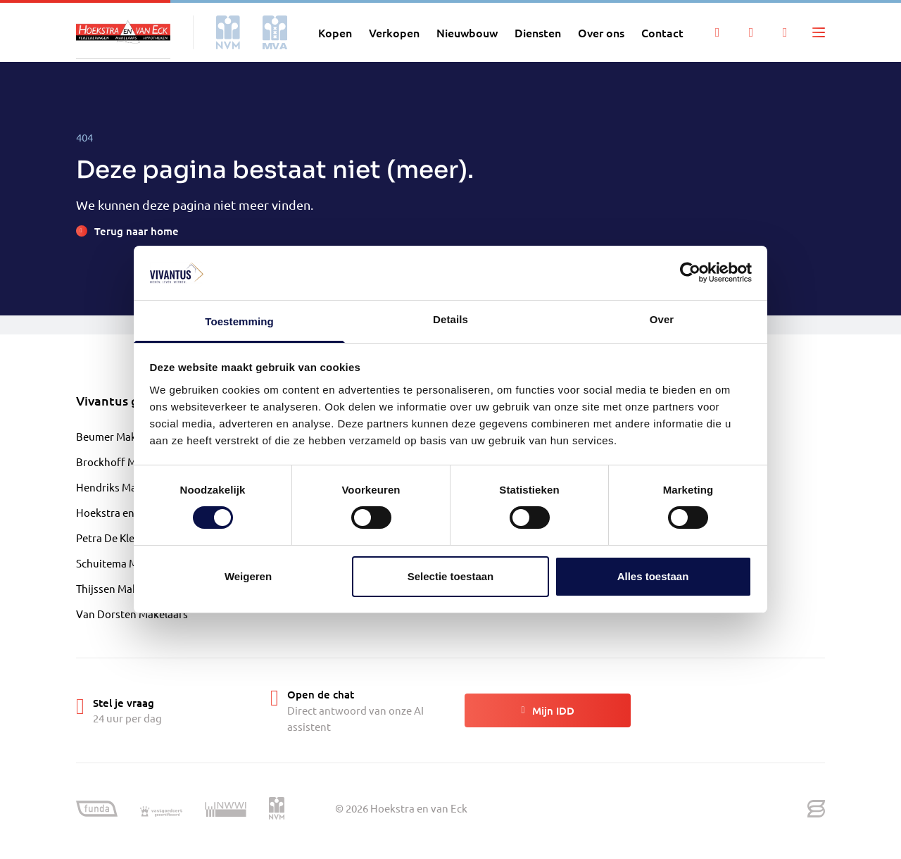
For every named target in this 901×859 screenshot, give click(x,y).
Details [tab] (450, 319)
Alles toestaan (653, 576)
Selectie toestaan (451, 576)
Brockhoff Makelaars (126, 461)
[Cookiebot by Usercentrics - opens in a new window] (690, 272)
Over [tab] (662, 319)
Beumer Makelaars (120, 436)
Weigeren (248, 576)
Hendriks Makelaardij (127, 487)
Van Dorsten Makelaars (132, 613)
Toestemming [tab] (239, 321)
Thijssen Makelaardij (125, 588)
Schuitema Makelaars (127, 563)
